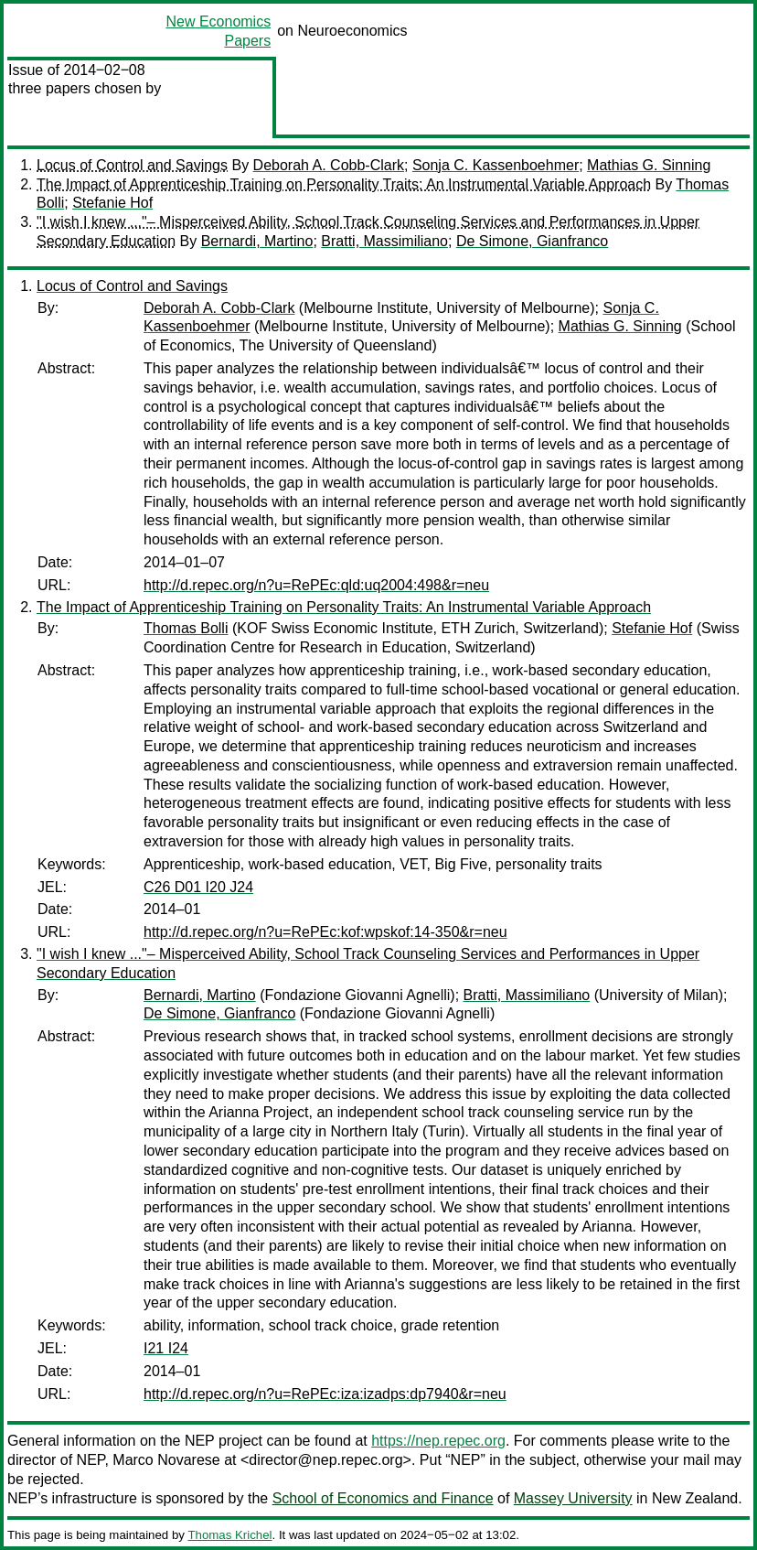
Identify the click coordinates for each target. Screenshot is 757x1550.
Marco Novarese (165, 1460)
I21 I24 (166, 1348)
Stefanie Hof (112, 202)
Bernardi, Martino (257, 241)
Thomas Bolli (186, 628)
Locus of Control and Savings (132, 165)
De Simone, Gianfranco (532, 241)
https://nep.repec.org (438, 1440)
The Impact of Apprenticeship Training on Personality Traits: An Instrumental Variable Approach (344, 184)
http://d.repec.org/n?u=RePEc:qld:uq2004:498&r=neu (316, 585)
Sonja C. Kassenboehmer (495, 165)
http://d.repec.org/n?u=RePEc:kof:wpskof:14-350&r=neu (325, 932)
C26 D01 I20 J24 (198, 887)
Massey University (573, 1498)
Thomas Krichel (229, 1535)
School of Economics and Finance (383, 1498)
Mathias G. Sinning (648, 165)
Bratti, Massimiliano (384, 241)
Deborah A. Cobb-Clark (328, 165)
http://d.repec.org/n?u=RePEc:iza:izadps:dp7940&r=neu (325, 1394)
